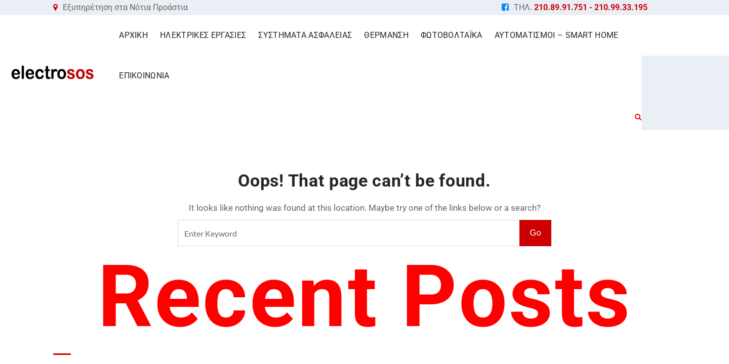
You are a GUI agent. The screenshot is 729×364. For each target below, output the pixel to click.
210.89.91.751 (560, 7)
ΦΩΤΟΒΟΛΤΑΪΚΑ (470, 35)
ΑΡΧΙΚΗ (152, 35)
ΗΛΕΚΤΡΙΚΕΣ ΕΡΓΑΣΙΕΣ (222, 35)
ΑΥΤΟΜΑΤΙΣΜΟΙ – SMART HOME (575, 35)
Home (360, 101)
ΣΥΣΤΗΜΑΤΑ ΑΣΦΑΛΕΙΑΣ (324, 35)
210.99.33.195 (620, 7)
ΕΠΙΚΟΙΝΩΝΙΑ (675, 35)
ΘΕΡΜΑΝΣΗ (405, 35)
